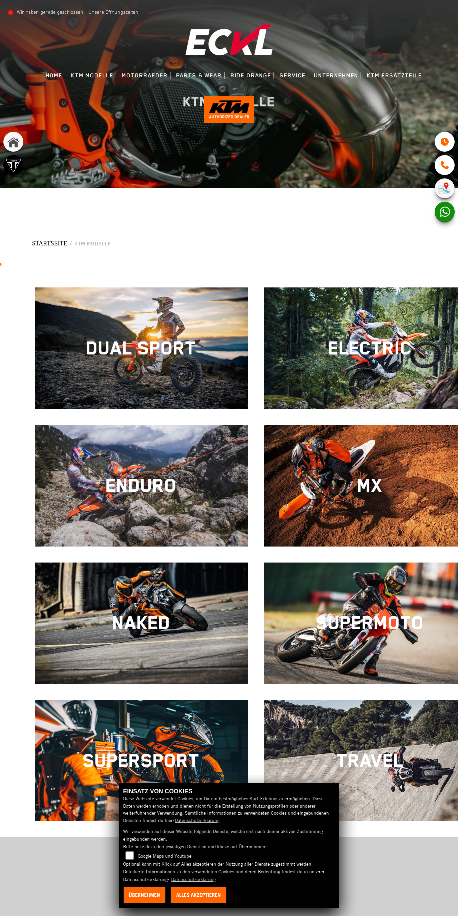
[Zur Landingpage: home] (13, 142)
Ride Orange (251, 75)
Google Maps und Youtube (164, 856)
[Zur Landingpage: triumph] (13, 165)
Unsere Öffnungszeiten (113, 12)
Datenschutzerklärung (197, 820)
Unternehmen (336, 75)
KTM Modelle (92, 75)
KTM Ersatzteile (394, 75)
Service (292, 75)
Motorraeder (144, 75)
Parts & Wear (199, 75)
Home (54, 75)
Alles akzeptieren (198, 895)
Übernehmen (144, 895)
